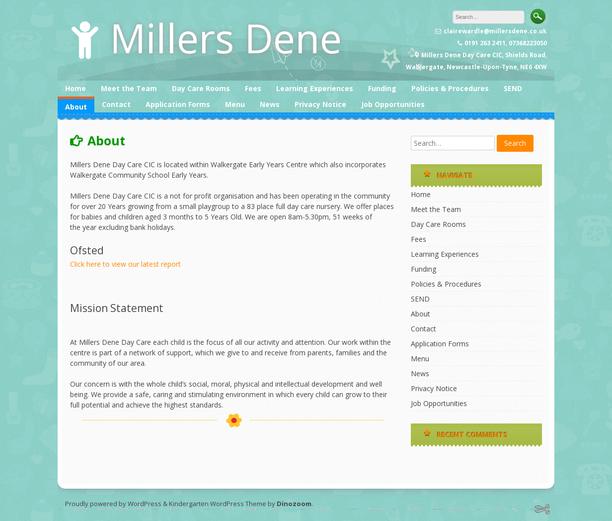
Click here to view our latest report (125, 264)
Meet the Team (129, 88)
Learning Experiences (314, 88)
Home (75, 88)
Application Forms (178, 104)
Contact (116, 104)
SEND (513, 88)
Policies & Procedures (450, 88)
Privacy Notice (320, 104)
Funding (382, 88)
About (76, 106)
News (270, 104)
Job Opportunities (393, 104)
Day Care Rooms (201, 88)
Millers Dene (226, 37)
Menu (235, 104)
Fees (253, 88)
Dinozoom (294, 503)
